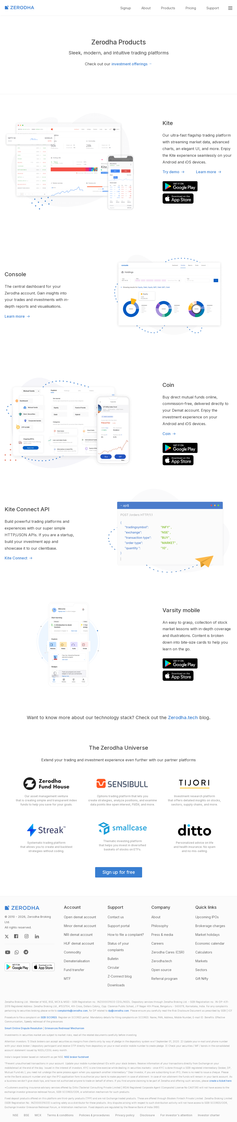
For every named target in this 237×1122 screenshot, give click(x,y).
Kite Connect (19, 558)
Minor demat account (80, 926)
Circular (113, 967)
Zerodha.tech (183, 717)
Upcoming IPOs (207, 917)
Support (212, 8)
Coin (169, 433)
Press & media (162, 935)
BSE (26, 1115)
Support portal (119, 926)
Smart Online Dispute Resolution (24, 1028)
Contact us (116, 917)
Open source (161, 970)
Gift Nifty (201, 979)
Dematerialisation (77, 961)
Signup (125, 8)
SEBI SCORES (49, 1017)
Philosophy (159, 926)
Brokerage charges (210, 926)
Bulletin (113, 959)
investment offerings (132, 63)
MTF (67, 979)
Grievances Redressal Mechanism (64, 1028)
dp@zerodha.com (118, 1010)
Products (168, 8)
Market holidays (207, 935)
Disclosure (147, 1115)
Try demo (173, 171)
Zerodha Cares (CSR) (167, 952)
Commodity (72, 952)
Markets (201, 961)
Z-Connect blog (120, 976)
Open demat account (80, 917)
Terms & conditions (60, 1115)
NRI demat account (78, 935)
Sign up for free (118, 872)
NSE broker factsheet (76, 1057)
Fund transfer (74, 970)
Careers (157, 943)
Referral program (164, 979)
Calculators (203, 952)
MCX (38, 1115)
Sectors (201, 970)
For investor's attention (176, 1115)
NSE (15, 1115)
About (146, 8)
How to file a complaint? (126, 935)
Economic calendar (210, 943)
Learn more (209, 171)
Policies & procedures (94, 1115)
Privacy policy (124, 1115)
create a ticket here (220, 1080)
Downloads (116, 985)
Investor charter (209, 1115)
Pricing (191, 8)
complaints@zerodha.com (72, 1010)
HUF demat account (79, 943)
